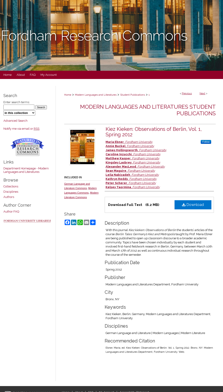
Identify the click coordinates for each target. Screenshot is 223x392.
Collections (10, 186)
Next (202, 93)
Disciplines (10, 191)
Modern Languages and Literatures (96, 94)
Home (67, 94)
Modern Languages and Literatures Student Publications (148, 110)
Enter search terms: (16, 102)
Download (193, 205)
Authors (8, 197)
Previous (187, 93)
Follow (206, 141)
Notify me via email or (21, 128)
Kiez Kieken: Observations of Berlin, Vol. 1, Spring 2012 (154, 131)
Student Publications (132, 94)
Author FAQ (11, 211)
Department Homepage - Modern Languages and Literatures (26, 170)
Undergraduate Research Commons (27, 147)
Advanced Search (15, 120)
